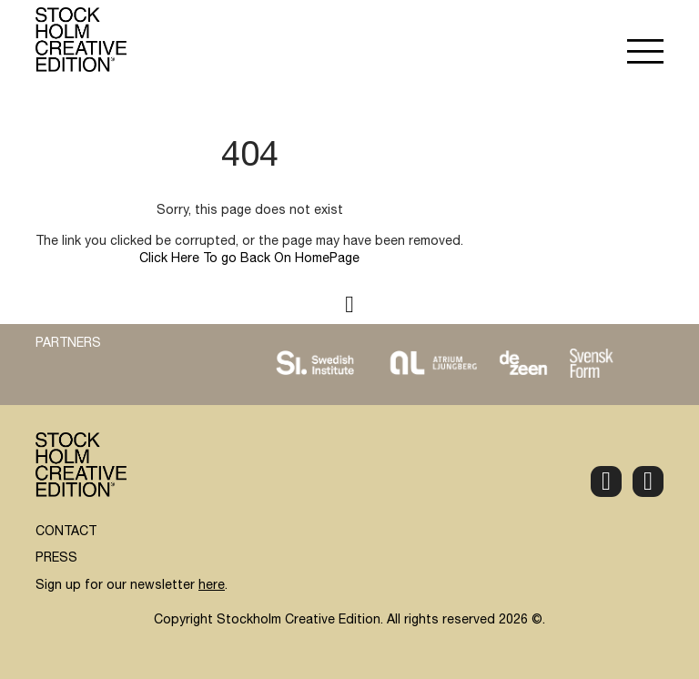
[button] (645, 53)
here (211, 586)
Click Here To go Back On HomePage (249, 259)
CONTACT (65, 532)
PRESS (56, 558)
